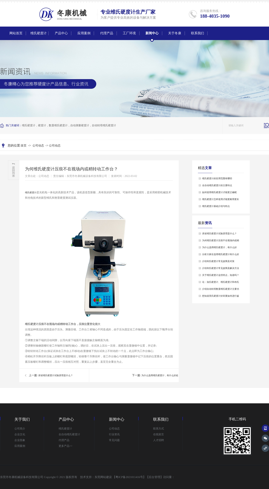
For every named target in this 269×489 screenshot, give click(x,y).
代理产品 (106, 33)
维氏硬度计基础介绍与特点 (216, 206)
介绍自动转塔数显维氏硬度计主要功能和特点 (220, 290)
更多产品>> (65, 446)
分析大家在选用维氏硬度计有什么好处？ (220, 255)
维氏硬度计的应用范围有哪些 (217, 178)
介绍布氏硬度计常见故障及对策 (218, 261)
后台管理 (154, 477)
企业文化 (19, 434)
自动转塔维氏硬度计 (104, 125)
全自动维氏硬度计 (69, 434)
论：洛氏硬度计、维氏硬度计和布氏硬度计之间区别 (220, 283)
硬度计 (42, 125)
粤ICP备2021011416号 (129, 477)
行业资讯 (114, 434)
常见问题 (114, 440)
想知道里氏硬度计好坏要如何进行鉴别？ (220, 297)
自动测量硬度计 (79, 125)
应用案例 (83, 33)
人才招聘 (158, 440)
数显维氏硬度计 (58, 125)
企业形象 (19, 440)
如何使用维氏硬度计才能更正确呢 (219, 192)
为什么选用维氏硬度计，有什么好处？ (161, 375)
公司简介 (19, 428)
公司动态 (38, 145)
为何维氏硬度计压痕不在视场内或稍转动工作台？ (220, 241)
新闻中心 (152, 33)
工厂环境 (129, 33)
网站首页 (15, 33)
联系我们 (197, 33)
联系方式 (158, 428)
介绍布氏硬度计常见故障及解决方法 (220, 268)
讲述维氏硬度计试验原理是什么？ (55, 375)
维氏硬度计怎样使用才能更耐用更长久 (220, 200)
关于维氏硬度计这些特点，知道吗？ (220, 275)
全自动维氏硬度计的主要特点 (217, 185)
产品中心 (61, 33)
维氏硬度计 (122, 12)
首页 (24, 145)
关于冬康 (174, 33)
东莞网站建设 (103, 477)
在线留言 (158, 434)
